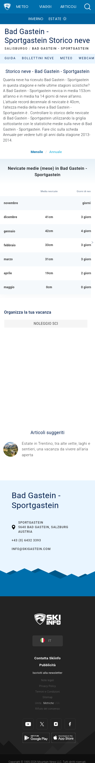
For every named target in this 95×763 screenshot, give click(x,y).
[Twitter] (42, 724)
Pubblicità (47, 665)
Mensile (37, 152)
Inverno (35, 18)
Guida (10, 58)
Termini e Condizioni (47, 691)
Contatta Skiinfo (47, 658)
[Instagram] (56, 724)
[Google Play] (36, 738)
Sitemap (47, 697)
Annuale (55, 152)
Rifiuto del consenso (47, 708)
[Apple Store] (63, 738)
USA (57, 703)
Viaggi (45, 6)
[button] (87, 7)
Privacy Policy (47, 686)
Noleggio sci (46, 324)
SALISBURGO (16, 48)
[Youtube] (28, 724)
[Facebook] (70, 724)
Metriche (48, 703)
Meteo (22, 6)
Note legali (47, 680)
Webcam (87, 58)
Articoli (68, 6)
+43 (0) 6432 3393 (26, 540)
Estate (55, 18)
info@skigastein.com (31, 549)
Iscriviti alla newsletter (47, 673)
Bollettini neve (38, 58)
